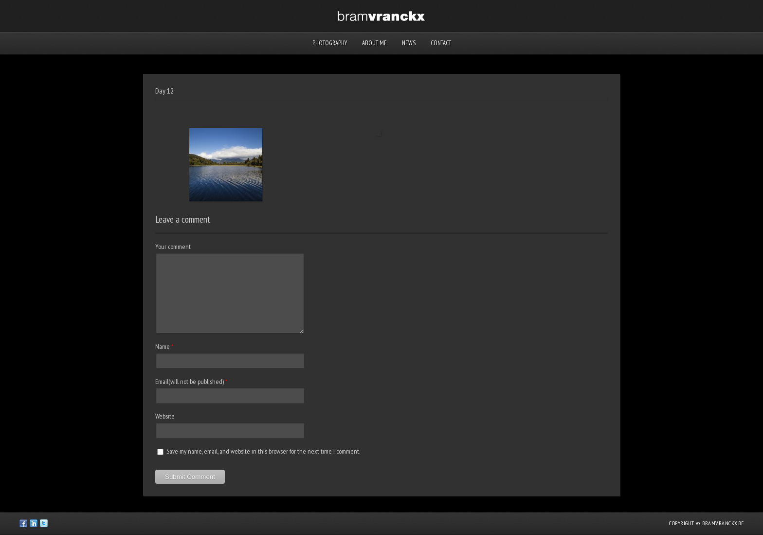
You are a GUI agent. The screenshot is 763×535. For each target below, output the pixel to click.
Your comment (173, 246)
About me (374, 43)
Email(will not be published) (189, 381)
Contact (441, 43)
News (409, 43)
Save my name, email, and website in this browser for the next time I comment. (263, 451)
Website (165, 416)
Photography (329, 43)
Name (162, 346)
